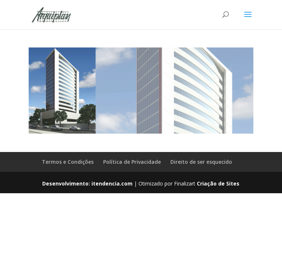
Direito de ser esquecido (201, 161)
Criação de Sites (218, 183)
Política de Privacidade (132, 161)
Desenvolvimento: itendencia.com (87, 183)
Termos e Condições (68, 161)
